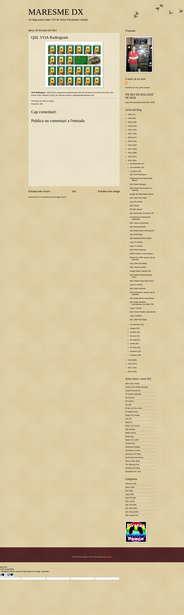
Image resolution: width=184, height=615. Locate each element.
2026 (130, 114)
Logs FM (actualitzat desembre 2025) (140, 102)
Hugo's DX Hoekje (132, 415)
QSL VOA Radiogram (138, 174)
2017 (130, 149)
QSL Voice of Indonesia (139, 223)
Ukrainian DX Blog (132, 468)
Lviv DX (128, 419)
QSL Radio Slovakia (138, 288)
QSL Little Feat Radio (138, 198)
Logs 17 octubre (136, 246)
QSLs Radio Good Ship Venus (142, 281)
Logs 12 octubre (136, 285)
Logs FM (128, 498)
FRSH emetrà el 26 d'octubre (141, 254)
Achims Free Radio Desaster (136, 387)
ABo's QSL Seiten (132, 384)
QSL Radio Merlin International (142, 231)
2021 (130, 134)
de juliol (133, 332)
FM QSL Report (136, 209)
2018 (130, 145)
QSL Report (134, 206)
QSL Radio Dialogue (138, 184)
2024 (130, 122)
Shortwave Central (132, 450)
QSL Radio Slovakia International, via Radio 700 (142, 303)
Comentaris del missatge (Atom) (53, 197)
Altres (127, 487)
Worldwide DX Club (133, 472)
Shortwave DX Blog (133, 454)
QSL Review (130, 429)
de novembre (135, 167)
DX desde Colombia (133, 394)
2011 (130, 368)
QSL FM (128, 505)
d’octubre (134, 171)
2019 (130, 141)
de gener (134, 355)
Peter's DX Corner (132, 426)
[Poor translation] (10, 575)
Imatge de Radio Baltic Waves (142, 194)
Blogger (109, 557)
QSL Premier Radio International (142, 312)
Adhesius (129, 484)
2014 (130, 160)
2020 (130, 137)
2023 (130, 126)
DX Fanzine (130, 398)
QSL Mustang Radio (138, 227)
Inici (74, 191)
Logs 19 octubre (136, 242)
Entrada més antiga (109, 191)
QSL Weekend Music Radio (140, 238)
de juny (133, 336)
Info (126, 491)
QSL (41, 104)
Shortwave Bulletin (132, 447)
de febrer (134, 351)
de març (133, 347)
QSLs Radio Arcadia (138, 267)
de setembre (135, 324)
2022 (130, 130)
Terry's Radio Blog (132, 461)
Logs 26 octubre (136, 202)
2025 (130, 118)
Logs (127, 494)
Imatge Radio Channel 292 (140, 271)
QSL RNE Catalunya (138, 250)
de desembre (135, 164)
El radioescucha (131, 412)
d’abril (132, 344)
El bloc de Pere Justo (133, 408)
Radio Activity (130, 433)
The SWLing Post (132, 464)
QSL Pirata (129, 512)
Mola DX (128, 422)
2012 (130, 364)
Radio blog (129, 436)
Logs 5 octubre (135, 308)
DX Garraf (129, 401)
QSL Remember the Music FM (142, 213)
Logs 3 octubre (135, 316)
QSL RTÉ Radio (136, 234)
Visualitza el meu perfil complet (137, 87)
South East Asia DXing (134, 457)
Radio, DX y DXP (132, 440)
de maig (133, 340)
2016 (130, 153)
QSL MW (128, 508)
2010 (130, 371)
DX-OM (128, 405)
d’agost (133, 328)
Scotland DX (130, 443)
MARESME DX (55, 11)
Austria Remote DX (132, 391)
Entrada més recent (39, 191)
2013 (130, 360)
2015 (130, 157)
